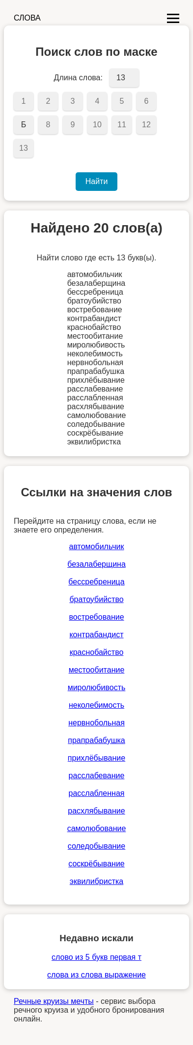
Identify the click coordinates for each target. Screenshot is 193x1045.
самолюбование (96, 828)
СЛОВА (27, 18)
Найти (96, 181)
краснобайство (97, 652)
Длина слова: (78, 77)
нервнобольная (96, 723)
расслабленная (97, 793)
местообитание (97, 670)
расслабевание (97, 775)
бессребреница (96, 582)
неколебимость (96, 705)
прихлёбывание (96, 758)
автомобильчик (96, 546)
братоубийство (96, 599)
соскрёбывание (96, 863)
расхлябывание (96, 811)
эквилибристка (96, 881)
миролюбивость (97, 687)
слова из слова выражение (96, 975)
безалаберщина (96, 564)
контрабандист (96, 634)
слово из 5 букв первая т (96, 957)
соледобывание (96, 846)
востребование (96, 617)
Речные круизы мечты (54, 1001)
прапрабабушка (96, 740)
